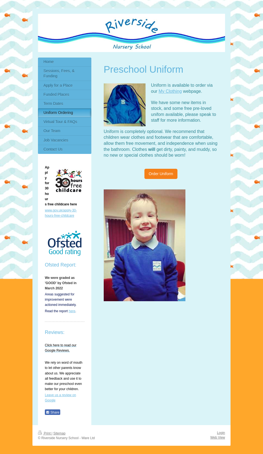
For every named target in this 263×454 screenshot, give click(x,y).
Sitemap (59, 433)
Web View (217, 437)
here (72, 311)
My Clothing (170, 91)
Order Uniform (161, 174)
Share (52, 412)
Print (44, 433)
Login (221, 433)
